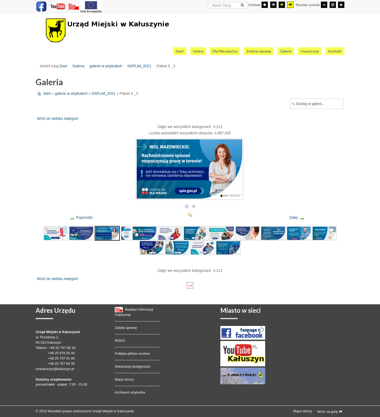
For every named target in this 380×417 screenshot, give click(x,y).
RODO (120, 341)
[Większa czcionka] (341, 5)
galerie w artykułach (105, 66)
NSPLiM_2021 (139, 66)
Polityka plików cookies (132, 354)
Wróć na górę (330, 411)
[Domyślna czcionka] (333, 5)
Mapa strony (124, 379)
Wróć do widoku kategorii (57, 118)
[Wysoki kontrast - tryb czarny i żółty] (282, 5)
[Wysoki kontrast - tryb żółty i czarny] (290, 5)
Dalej (293, 217)
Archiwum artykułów (130, 392)
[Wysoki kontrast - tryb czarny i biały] (273, 5)
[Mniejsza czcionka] (324, 5)
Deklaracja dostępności (132, 366)
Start (63, 66)
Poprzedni (84, 217)
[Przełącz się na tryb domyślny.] (265, 5)
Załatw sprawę (126, 328)
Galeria (78, 66)
